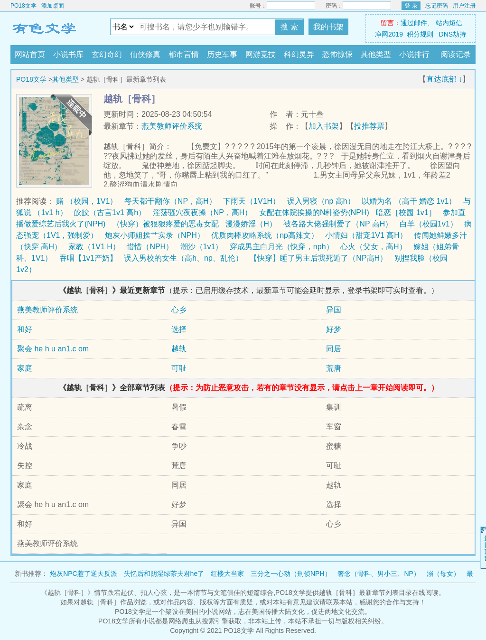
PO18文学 (23, 5)
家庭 (24, 368)
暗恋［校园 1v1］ (406, 212)
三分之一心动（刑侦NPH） (291, 573)
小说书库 (68, 54)
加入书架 (323, 126)
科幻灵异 (299, 54)
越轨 (179, 349)
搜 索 (289, 27)
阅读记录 (455, 54)
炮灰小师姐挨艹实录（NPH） (155, 235)
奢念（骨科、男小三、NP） (378, 573)
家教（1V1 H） (94, 247)
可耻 (179, 368)
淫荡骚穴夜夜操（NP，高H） (202, 212)
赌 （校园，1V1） (86, 201)
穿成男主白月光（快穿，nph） (282, 247)
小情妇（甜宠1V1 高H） (366, 235)
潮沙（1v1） (201, 247)
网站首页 (30, 54)
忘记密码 (436, 5)
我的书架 (328, 27)
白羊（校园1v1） (429, 224)
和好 (24, 329)
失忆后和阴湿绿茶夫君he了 (164, 573)
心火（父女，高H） (373, 247)
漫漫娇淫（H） (251, 224)
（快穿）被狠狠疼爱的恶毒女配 (165, 224)
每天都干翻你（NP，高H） (170, 201)
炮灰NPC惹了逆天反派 (83, 573)
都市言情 (183, 54)
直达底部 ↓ (444, 79)
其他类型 (376, 54)
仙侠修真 (145, 54)
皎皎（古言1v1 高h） (110, 212)
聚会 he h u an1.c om (53, 349)
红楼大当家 (227, 573)
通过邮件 (414, 23)
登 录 (410, 5)
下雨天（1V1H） (251, 201)
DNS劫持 (453, 34)
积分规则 (420, 34)
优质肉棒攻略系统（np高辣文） (264, 235)
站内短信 (449, 23)
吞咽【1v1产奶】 (88, 258)
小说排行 (414, 54)
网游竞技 (260, 54)
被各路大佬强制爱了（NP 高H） (338, 224)
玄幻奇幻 (107, 54)
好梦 (333, 329)
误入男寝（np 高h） (321, 201)
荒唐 (333, 368)
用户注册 (464, 5)
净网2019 (389, 34)
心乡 (179, 310)
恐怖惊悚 (337, 54)
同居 (333, 349)
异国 (333, 310)
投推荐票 (369, 126)
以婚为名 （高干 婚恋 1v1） (409, 201)
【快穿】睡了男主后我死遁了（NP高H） (318, 258)
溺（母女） (443, 573)
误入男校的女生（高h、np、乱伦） (183, 258)
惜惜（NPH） (150, 247)
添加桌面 (52, 5)
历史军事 (222, 54)
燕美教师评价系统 (171, 126)
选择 (179, 329)
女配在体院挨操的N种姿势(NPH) (314, 212)
